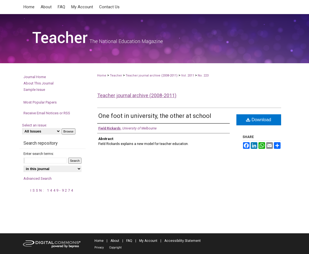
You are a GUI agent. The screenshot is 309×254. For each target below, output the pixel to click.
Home (101, 75)
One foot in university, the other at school (154, 115)
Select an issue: (34, 125)
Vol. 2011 (188, 75)
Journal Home (34, 77)
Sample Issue (34, 90)
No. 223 (203, 75)
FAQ (129, 241)
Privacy (99, 247)
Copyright (115, 247)
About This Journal (38, 83)
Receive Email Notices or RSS (46, 113)
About (114, 241)
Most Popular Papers (40, 102)
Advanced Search (37, 178)
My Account (148, 241)
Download (258, 119)
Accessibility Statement (182, 241)
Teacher (116, 75)
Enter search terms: (38, 154)
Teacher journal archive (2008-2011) (152, 75)
